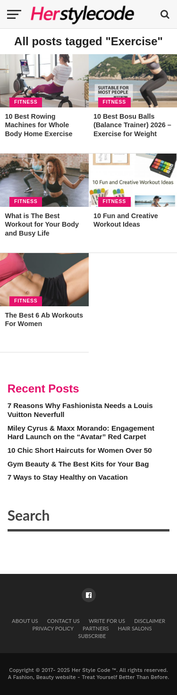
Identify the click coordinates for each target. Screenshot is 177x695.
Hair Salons (135, 628)
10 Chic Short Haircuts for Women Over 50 (80, 450)
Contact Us (63, 621)
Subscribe (92, 636)
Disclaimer (149, 621)
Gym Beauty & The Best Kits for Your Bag (78, 464)
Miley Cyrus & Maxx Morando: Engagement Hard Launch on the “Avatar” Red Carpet (81, 432)
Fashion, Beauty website (44, 677)
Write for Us (107, 621)
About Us (25, 621)
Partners (96, 628)
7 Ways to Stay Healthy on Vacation (68, 477)
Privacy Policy (53, 628)
